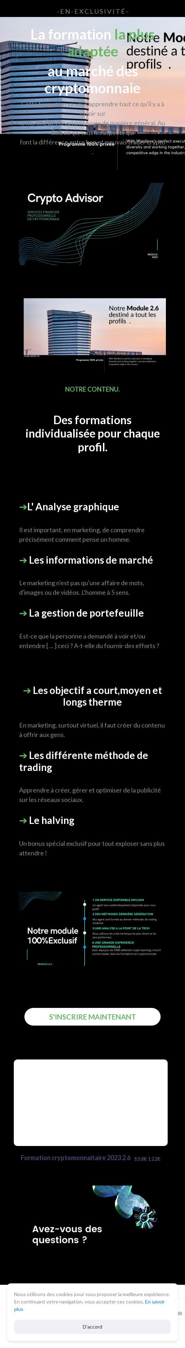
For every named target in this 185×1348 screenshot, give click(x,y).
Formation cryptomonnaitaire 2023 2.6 (91, 1158)
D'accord (92, 1327)
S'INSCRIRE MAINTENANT (92, 1017)
